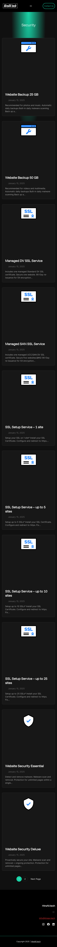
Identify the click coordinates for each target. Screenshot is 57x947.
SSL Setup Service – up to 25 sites (26, 681)
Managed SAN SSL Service (25, 344)
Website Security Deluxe (23, 849)
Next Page (36, 879)
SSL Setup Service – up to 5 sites (25, 509)
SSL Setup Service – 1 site (24, 427)
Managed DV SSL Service (23, 261)
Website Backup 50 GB (21, 177)
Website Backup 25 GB (21, 94)
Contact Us (48, 6)
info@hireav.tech (47, 918)
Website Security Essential (24, 766)
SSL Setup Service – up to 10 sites (26, 593)
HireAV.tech (48, 905)
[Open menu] (30, 5)
